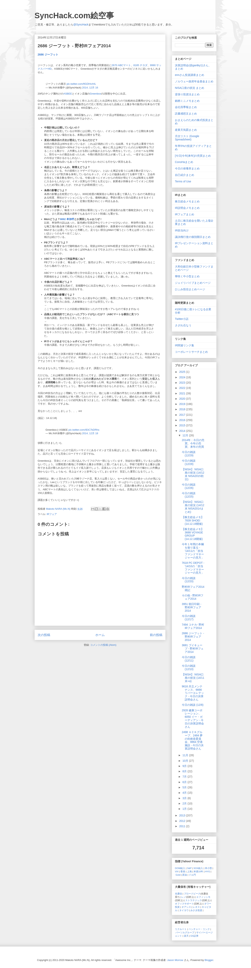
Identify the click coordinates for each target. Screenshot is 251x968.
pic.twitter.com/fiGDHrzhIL (81, 83)
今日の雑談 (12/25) (189, 495)
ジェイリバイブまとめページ (193, 282)
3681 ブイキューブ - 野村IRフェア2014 (193, 648)
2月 (184, 803)
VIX (177, 871)
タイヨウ (184, 910)
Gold (178, 874)
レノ (183, 897)
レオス (196, 907)
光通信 (178, 893)
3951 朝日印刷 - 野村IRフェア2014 (191, 607)
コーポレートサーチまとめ (191, 351)
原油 (184, 874)
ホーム (100, 635)
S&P (189, 868)
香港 (182, 871)
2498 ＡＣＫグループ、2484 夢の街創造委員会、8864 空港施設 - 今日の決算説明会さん (193, 740)
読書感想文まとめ (186, 113)
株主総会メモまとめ (187, 201)
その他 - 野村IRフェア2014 (192, 597)
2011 (182, 826)
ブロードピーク (192, 893)
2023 (182, 382)
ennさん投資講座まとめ (189, 74)
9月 (184, 766)
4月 (184, 792)
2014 (182, 430)
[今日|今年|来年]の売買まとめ (193, 155)
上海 (189, 871)
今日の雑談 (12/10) (189, 667)
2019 (182, 404)
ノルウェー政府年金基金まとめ (194, 81)
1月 (184, 808)
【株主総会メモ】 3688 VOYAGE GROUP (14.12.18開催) (193, 534)
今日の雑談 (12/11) (189, 659)
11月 (185, 755)
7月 (184, 776)
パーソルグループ (185, 932)
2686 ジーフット (48, 54)
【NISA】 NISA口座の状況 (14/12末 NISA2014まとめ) (193, 506)
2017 (182, 414)
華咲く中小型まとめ (187, 276)
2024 (182, 377)
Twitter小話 (181, 318)
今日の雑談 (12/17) (189, 617)
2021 (182, 393)
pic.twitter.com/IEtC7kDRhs (83, 429)
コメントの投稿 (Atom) (103, 644)
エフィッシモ (203, 897)
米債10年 (198, 871)
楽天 (186, 935)
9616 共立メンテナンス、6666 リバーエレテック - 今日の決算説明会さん (193, 693)
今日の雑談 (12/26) (189, 486)
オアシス (186, 907)
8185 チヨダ (140, 65)
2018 (182, 409)
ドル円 (192, 874)
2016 (182, 420)
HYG (207, 871)
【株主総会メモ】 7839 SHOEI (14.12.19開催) (193, 520)
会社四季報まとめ (186, 107)
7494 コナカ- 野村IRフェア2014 (193, 626)
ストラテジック (193, 900)
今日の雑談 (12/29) (189, 453)
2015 (182, 425)
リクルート (181, 929)
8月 (184, 771)
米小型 (208, 868)
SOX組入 (198, 868)
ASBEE (67, 93)
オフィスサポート (184, 903)
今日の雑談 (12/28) (189, 462)
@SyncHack (80, 24)
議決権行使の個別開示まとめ (193, 236)
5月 (184, 787)
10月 (185, 760)
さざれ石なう (183, 325)
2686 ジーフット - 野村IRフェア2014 (193, 636)
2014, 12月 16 (90, 87)
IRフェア (52, 514)
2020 (182, 398)
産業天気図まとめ (186, 129)
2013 (182, 815)
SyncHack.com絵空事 (74, 15)
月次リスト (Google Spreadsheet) (187, 138)
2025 (182, 371)
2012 (182, 820)
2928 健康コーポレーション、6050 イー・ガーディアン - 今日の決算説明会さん (193, 718)
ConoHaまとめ (184, 162)
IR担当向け (182, 230)
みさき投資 (196, 910)
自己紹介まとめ (184, 174)
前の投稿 (156, 635)
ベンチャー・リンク (199, 929)
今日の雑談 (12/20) (189, 580)
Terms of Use (183, 181)
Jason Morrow (175, 960)
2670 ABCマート (121, 65)
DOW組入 (180, 868)
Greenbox (95, 93)
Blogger (209, 960)
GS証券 (194, 935)
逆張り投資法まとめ (187, 94)
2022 (182, 387)
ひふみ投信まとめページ (190, 289)
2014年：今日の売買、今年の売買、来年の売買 (193, 443)
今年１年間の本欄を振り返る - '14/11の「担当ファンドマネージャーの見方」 (193, 551)
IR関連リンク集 (184, 345)
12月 (185, 435)
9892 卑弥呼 (67, 219)
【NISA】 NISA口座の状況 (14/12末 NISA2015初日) (193, 474)
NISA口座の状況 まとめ (189, 87)
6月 (184, 782)
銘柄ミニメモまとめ (187, 100)
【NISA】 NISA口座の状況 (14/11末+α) (193, 678)
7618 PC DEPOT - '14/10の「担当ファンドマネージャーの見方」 (193, 567)
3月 (184, 798)
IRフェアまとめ (184, 214)
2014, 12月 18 (90, 433)
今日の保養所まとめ (187, 168)
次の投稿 (44, 635)
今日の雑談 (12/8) (192, 704)
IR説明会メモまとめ (187, 207)
